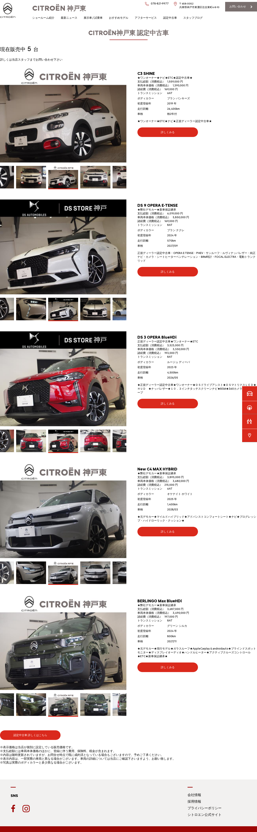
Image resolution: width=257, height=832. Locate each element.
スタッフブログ (193, 17)
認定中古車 (170, 17)
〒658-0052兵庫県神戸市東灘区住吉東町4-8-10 (199, 5)
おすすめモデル (118, 17)
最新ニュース (69, 17)
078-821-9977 (160, 3)
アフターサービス (146, 17)
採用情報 (194, 801)
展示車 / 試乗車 (93, 17)
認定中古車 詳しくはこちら (30, 735)
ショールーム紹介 (43, 17)
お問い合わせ (237, 6)
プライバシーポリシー (205, 808)
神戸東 (59, 8)
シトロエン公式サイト (205, 815)
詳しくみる (168, 132)
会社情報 (194, 795)
